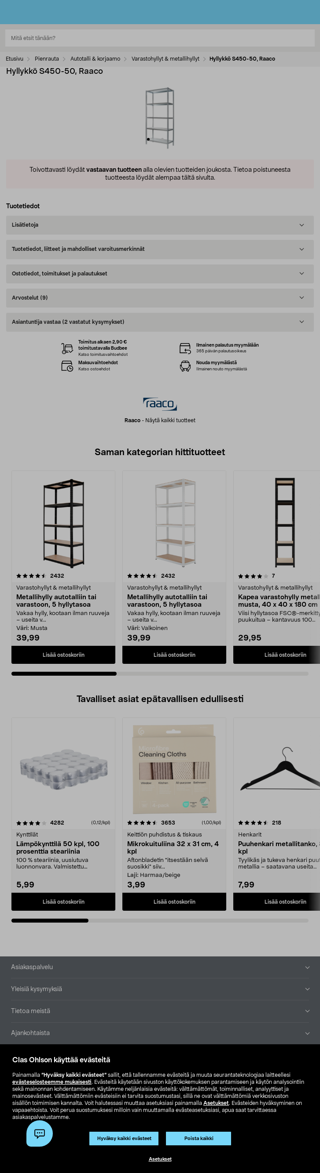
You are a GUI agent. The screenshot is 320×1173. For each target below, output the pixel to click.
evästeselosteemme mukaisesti (52, 1082)
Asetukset (216, 1103)
